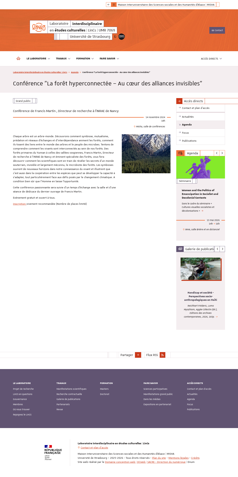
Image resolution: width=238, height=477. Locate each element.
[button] (138, 355)
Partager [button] (126, 355)
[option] (200, 198)
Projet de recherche (23, 388)
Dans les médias (152, 399)
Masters (104, 388)
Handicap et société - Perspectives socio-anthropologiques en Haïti (200, 296)
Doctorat (104, 394)
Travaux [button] (63, 59)
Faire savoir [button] (109, 59)
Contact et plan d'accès (199, 388)
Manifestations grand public (158, 394)
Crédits (195, 457)
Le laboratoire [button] (38, 59)
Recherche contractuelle (69, 394)
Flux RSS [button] (152, 355)
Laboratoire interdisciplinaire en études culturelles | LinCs (40, 72)
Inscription (19, 203)
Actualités (192, 394)
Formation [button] (85, 59)
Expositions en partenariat (157, 404)
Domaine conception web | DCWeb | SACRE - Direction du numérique (145, 461)
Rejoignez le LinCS (22, 414)
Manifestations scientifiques (71, 388)
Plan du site (159, 457)
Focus (190, 404)
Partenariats (63, 404)
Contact (217, 30)
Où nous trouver (21, 409)
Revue (60, 409)
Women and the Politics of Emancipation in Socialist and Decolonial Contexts (200, 194)
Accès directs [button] (211, 59)
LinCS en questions (22, 394)
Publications (193, 409)
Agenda (74, 72)
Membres (18, 404)
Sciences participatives (155, 388)
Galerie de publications (68, 399)
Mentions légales (178, 457)
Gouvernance (20, 399)
